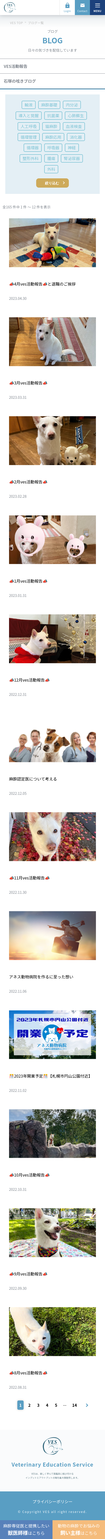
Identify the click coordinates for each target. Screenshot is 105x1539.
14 (74, 1405)
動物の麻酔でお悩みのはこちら (79, 1529)
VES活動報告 (15, 66)
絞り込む (52, 183)
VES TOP (16, 23)
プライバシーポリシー (52, 1501)
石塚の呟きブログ (20, 81)
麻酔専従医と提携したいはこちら (26, 1529)
